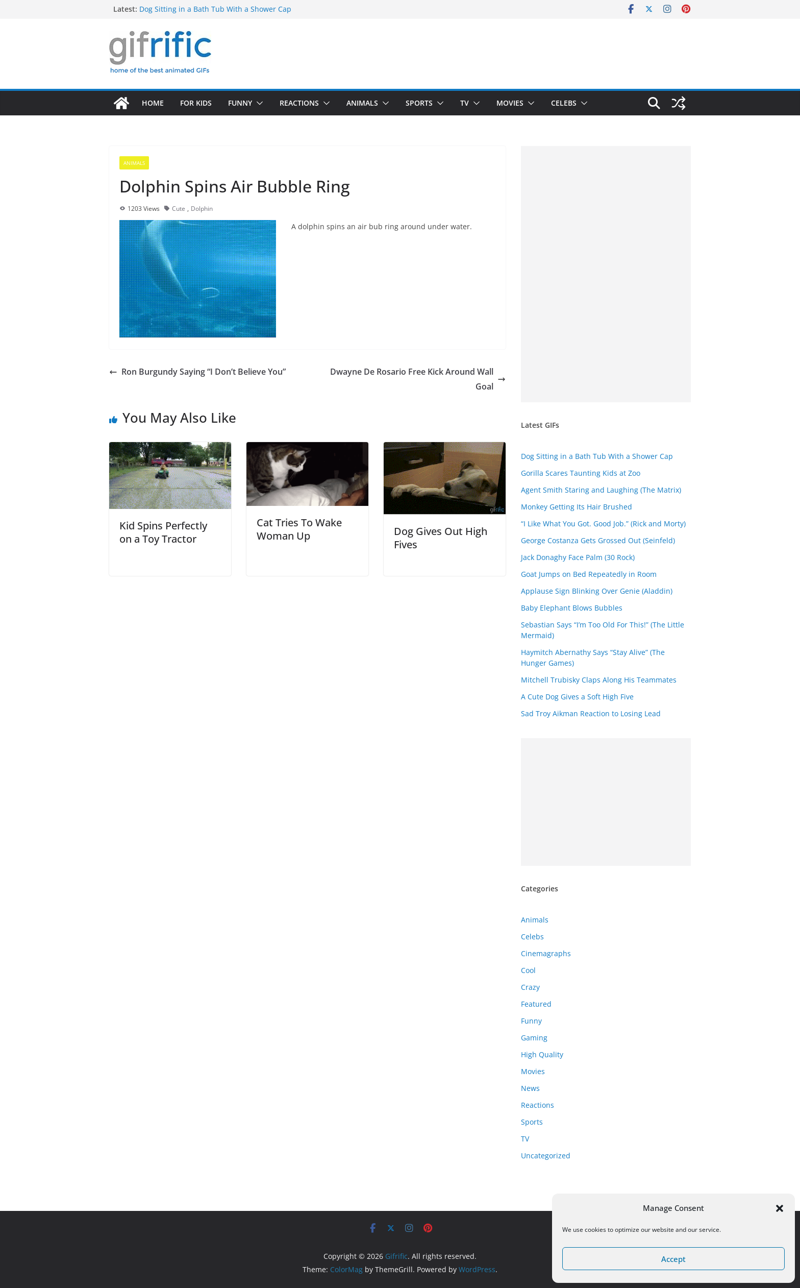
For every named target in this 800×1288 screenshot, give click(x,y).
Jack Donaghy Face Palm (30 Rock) (578, 557)
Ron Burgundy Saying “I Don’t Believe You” (197, 371)
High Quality (542, 1054)
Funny (240, 103)
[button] (779, 1208)
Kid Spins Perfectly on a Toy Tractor (163, 532)
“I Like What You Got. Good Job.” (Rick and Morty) (603, 523)
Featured (536, 1004)
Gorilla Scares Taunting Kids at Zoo (580, 473)
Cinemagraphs (546, 953)
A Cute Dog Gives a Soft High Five (577, 696)
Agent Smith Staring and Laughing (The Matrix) (601, 490)
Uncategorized (545, 1155)
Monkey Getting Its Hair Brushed (576, 507)
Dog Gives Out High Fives (440, 537)
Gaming (534, 1037)
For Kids (196, 103)
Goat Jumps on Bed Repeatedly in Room (589, 574)
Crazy (530, 987)
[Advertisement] (606, 274)
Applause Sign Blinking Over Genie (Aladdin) (596, 591)
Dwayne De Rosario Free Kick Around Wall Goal (418, 379)
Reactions (299, 103)
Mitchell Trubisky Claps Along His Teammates (599, 680)
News (530, 1088)
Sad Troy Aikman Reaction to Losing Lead (591, 713)
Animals (362, 103)
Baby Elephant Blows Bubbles (571, 608)
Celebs (564, 103)
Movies (509, 103)
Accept (673, 1259)
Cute (178, 208)
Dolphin (202, 208)
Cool (528, 970)
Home (153, 103)
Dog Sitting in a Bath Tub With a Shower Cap (215, 9)
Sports (419, 103)
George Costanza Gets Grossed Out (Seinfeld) (598, 540)
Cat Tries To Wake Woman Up (299, 529)
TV (464, 103)
